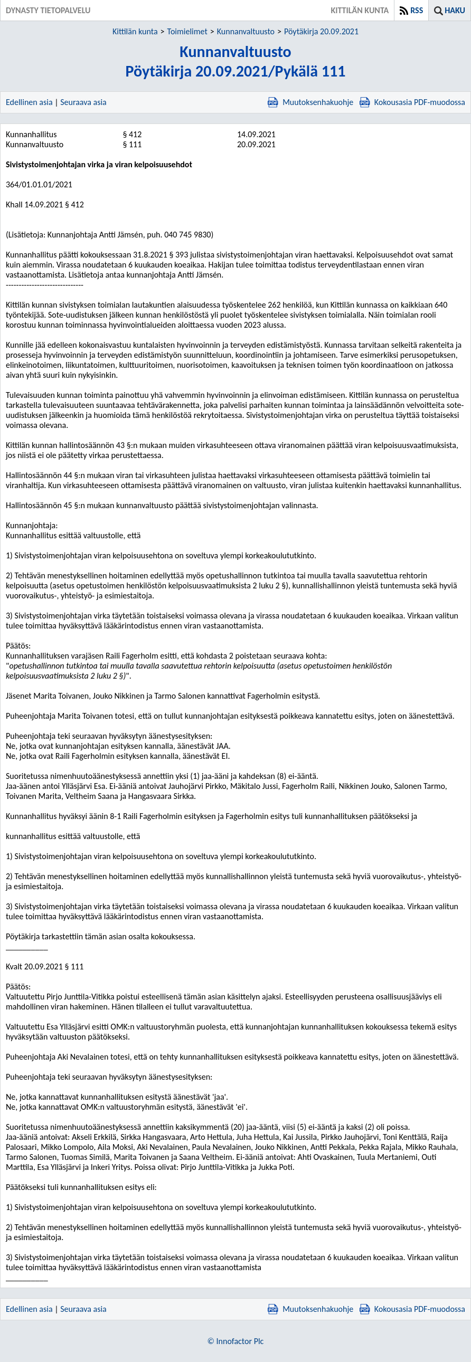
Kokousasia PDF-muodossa (412, 102)
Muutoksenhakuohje (310, 102)
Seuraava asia (83, 102)
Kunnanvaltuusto (246, 31)
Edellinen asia (29, 102)
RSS (416, 10)
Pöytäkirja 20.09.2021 (321, 31)
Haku (455, 10)
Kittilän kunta (135, 31)
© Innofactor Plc (236, 1341)
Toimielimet (187, 31)
